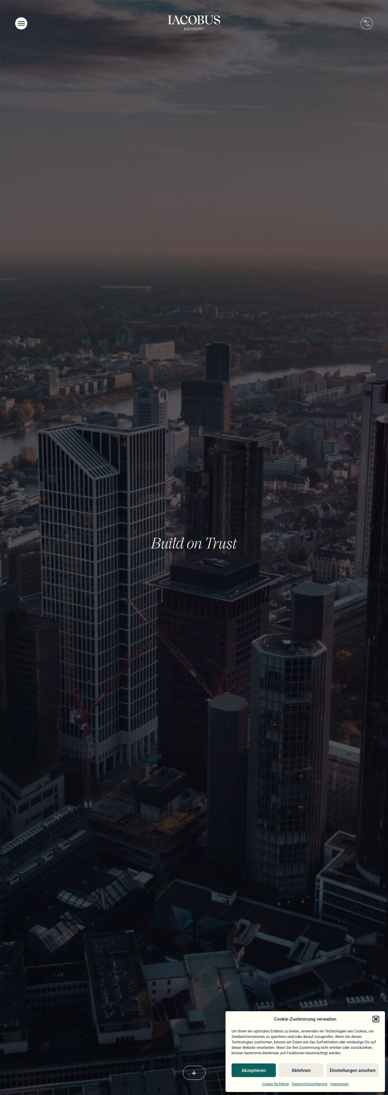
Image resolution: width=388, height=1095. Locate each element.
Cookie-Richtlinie (275, 1084)
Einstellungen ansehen (353, 1070)
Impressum (339, 1084)
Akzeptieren (254, 1070)
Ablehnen (301, 1070)
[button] (376, 1019)
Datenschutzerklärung (309, 1084)
